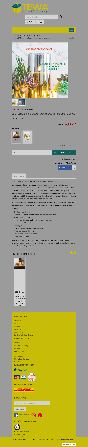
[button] (41, 21)
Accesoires (26, 35)
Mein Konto (18, 356)
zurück (71, 38)
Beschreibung (19, 176)
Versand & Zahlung (21, 345)
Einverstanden (69, 444)
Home (17, 35)
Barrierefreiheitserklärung (23, 335)
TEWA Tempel (71, 163)
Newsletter (18, 362)
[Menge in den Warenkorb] (32, 152)
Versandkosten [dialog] (28, 109)
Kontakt (17, 343)
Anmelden (20, 409)
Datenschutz (18, 326)
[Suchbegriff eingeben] (41, 17)
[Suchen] (61, 16)
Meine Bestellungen (21, 359)
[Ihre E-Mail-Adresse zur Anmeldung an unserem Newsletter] (34, 403)
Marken (17, 323)
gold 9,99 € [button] (16, 137)
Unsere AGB (18, 329)
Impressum (18, 332)
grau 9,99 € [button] (27, 137)
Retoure (17, 348)
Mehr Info (69, 439)
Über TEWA (18, 321)
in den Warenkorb (64, 152)
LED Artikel (36, 35)
